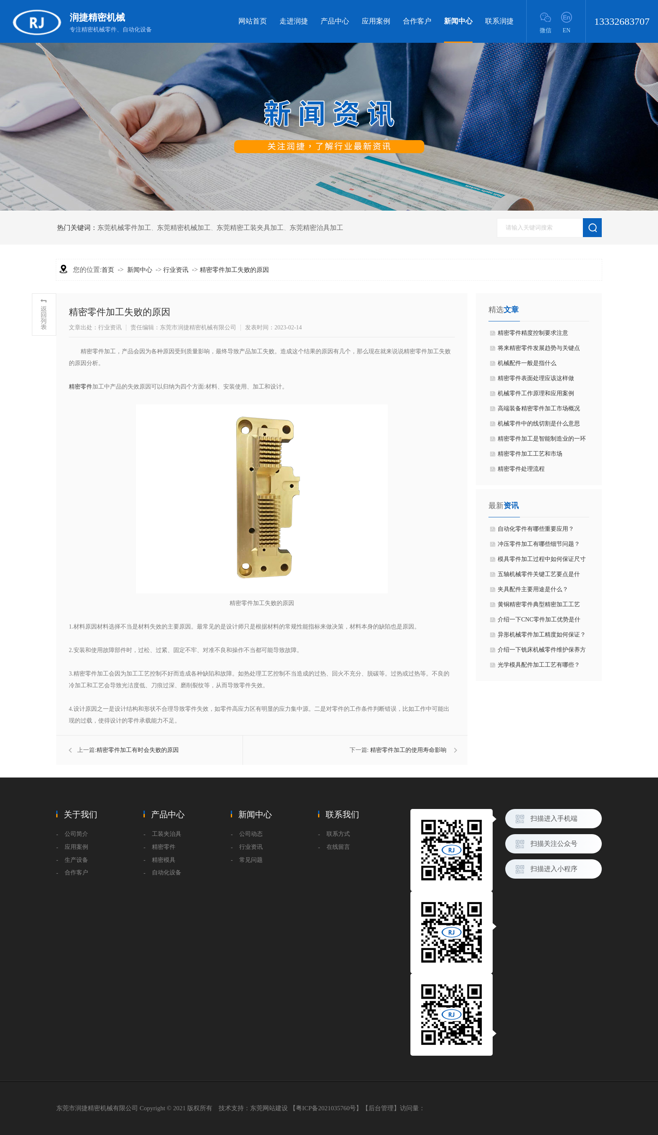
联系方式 (338, 834)
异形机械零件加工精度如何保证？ (542, 634)
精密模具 (163, 860)
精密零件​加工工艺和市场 (530, 454)
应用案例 (376, 21)
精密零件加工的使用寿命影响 (408, 750)
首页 (108, 269)
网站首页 (252, 21)
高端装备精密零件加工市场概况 (539, 408)
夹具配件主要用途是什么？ (533, 589)
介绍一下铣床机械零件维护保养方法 (542, 652)
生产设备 (76, 860)
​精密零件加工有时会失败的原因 (138, 750)
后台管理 (381, 1108)
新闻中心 (458, 30)
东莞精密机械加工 (184, 227)
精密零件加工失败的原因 (234, 269)
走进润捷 (293, 21)
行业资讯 (175, 269)
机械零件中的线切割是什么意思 (539, 423)
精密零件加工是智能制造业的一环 (542, 439)
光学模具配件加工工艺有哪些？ (539, 665)
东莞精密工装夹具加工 (250, 227)
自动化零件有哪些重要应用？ (536, 529)
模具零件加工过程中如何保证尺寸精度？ (542, 561)
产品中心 (335, 21)
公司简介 (76, 834)
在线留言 (338, 847)
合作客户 (417, 21)
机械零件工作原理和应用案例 (536, 393)
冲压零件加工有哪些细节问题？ (539, 544)
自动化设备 (166, 872)
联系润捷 (499, 21)
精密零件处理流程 (521, 469)
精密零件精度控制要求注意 (533, 333)
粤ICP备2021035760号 (326, 1108)
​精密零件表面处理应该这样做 (536, 378)
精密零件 (80, 387)
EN (567, 30)
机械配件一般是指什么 (527, 363)
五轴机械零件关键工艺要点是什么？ (539, 576)
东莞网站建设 (269, 1108)
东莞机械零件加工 (124, 227)
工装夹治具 (166, 834)
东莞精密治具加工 (316, 227)
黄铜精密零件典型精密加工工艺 (539, 604)
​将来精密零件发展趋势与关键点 (539, 348)
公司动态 (251, 834)
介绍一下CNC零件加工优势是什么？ (539, 621)
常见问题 (251, 860)
